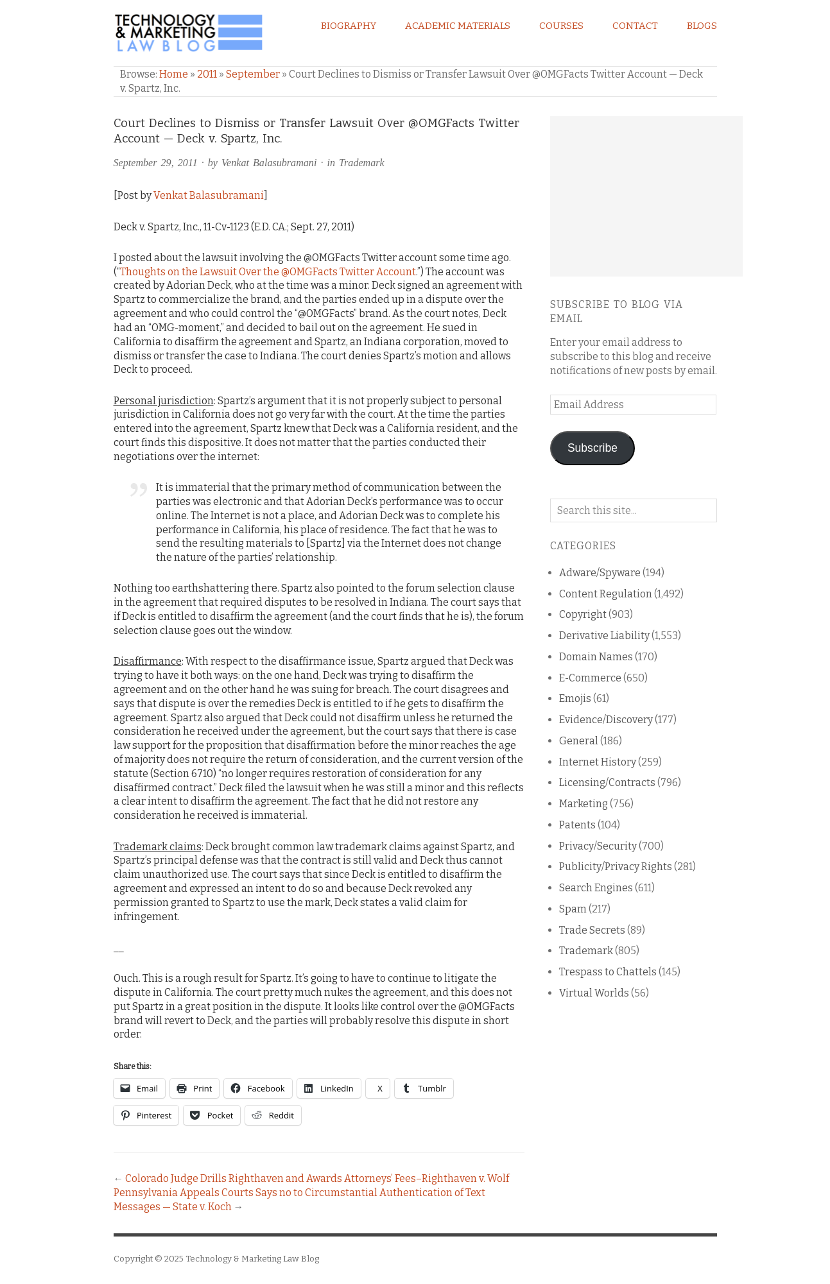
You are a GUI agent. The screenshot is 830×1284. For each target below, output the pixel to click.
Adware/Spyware (600, 573)
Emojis (575, 698)
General (578, 741)
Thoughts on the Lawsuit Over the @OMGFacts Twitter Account (268, 272)
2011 (207, 74)
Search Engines (596, 888)
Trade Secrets (592, 930)
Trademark (362, 162)
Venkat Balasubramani (268, 162)
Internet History (597, 762)
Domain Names (596, 657)
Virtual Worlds (594, 993)
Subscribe (592, 447)
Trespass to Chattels (608, 972)
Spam (573, 909)
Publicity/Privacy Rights (615, 866)
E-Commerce (590, 678)
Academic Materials (457, 25)
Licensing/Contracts (607, 782)
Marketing (583, 804)
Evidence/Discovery (606, 720)
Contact (635, 25)
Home (173, 74)
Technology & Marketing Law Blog (252, 1258)
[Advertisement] (646, 196)
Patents (577, 825)
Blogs (702, 25)
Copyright (583, 614)
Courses (561, 25)
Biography (348, 25)
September (253, 74)
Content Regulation (605, 594)
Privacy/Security (598, 846)
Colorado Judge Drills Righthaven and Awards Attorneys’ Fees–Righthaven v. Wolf (317, 1178)
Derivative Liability (604, 635)
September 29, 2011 (156, 162)
